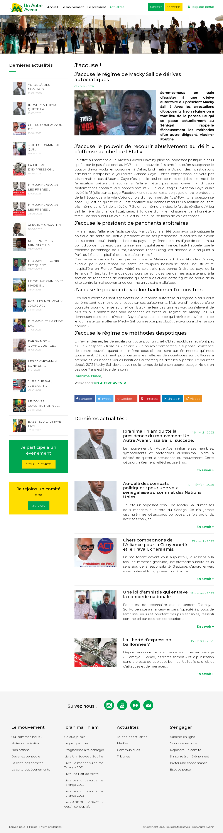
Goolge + (126, 399)
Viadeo (193, 399)
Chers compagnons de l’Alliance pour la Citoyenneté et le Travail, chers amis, (155, 545)
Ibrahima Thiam (87, 376)
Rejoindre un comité (185, 750)
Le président (96, 7)
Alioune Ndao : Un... (45, 225)
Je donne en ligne (183, 743)
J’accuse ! (48, 34)
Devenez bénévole (25, 756)
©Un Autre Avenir (203, 826)
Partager (84, 399)
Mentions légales (51, 826)
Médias (122, 743)
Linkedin (172, 399)
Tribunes (123, 756)
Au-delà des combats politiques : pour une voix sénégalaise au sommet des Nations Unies (162, 490)
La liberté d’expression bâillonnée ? (147, 642)
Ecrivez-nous (17, 826)
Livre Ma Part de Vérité (81, 774)
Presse (33, 826)
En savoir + (205, 470)
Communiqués (128, 750)
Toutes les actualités (132, 737)
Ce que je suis (74, 737)
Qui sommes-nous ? (26, 737)
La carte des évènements (30, 769)
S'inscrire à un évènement (189, 756)
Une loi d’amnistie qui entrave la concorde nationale (155, 594)
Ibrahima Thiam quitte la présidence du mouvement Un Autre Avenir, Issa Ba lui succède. (158, 436)
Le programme (76, 743)
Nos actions (20, 750)
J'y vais (38, 506)
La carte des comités (27, 763)
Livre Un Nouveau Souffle (83, 756)
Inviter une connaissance (189, 763)
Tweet (105, 399)
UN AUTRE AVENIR (110, 383)
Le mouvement (72, 7)
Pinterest (150, 399)
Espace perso (201, 7)
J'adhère (156, 7)
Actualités (117, 7)
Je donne (174, 7)
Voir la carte (38, 464)
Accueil (52, 7)
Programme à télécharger (84, 750)
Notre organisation (25, 743)
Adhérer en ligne (182, 737)
